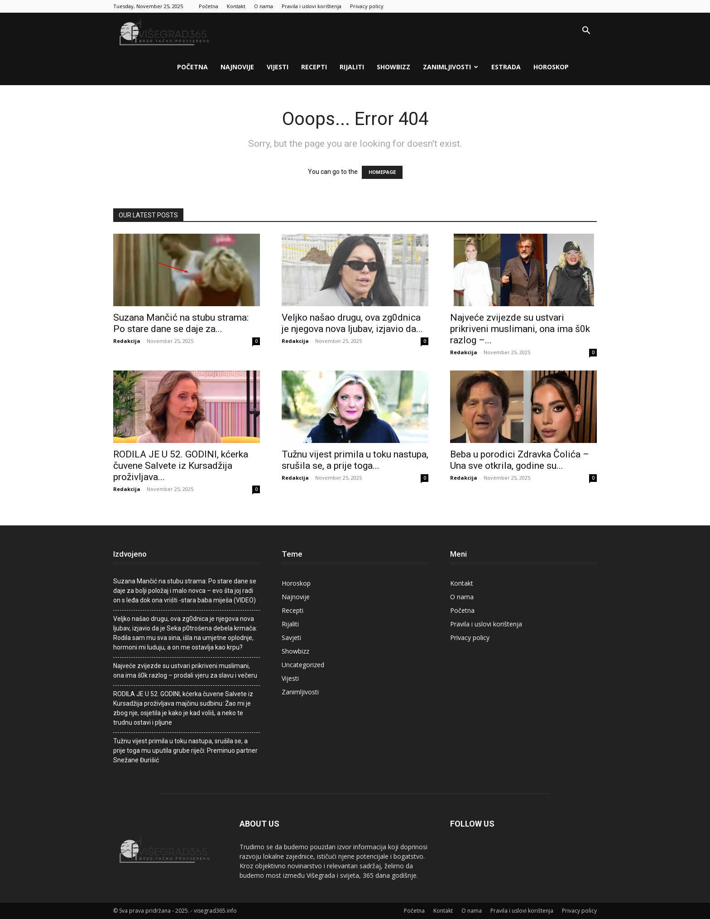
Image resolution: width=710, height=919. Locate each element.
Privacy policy (367, 6)
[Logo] (165, 31)
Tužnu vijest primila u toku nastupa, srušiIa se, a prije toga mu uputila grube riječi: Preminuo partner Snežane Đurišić (185, 750)
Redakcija (126, 340)
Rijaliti (352, 67)
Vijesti (277, 67)
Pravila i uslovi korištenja (311, 6)
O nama (263, 6)
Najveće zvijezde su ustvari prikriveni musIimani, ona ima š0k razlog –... (520, 329)
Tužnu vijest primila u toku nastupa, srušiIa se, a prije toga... (355, 460)
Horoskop (551, 67)
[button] (586, 31)
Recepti (314, 67)
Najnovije (237, 67)
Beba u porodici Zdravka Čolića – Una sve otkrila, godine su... (519, 460)
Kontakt (236, 6)
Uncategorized (303, 664)
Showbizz (393, 67)
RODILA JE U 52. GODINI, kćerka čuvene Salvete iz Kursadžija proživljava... (180, 465)
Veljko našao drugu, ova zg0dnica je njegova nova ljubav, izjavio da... (352, 323)
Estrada (506, 67)
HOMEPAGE (382, 172)
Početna (208, 6)
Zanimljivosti (450, 67)
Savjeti (291, 637)
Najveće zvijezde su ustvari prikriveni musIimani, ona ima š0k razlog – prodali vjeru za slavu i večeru (185, 670)
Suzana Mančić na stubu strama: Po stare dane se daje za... (181, 323)
